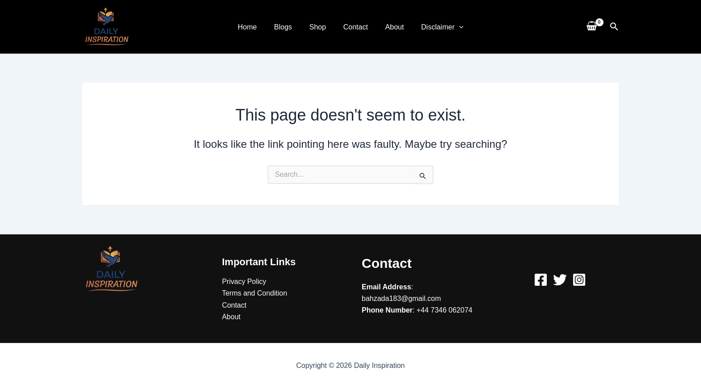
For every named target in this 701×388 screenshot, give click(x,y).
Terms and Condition (255, 293)
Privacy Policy (244, 281)
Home (254, 27)
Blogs (287, 27)
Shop (319, 27)
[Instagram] (579, 279)
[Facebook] (541, 279)
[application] (451, 27)
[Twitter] (560, 279)
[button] (614, 27)
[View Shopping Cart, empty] (591, 27)
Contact (354, 27)
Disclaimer (435, 27)
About (390, 27)
